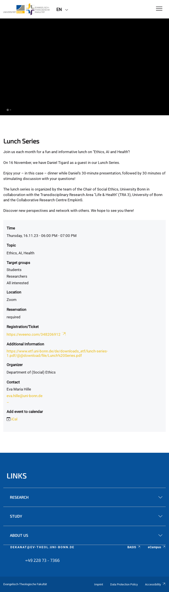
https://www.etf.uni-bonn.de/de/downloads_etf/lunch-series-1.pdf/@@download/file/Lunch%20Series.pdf (57, 353)
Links (17, 475)
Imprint (98, 584)
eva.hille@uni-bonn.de (24, 396)
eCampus (157, 547)
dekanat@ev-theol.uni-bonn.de (42, 547)
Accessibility (155, 584)
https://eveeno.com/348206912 (36, 334)
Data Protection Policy (124, 584)
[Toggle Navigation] (159, 8)
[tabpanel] (84, 66)
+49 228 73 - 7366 (42, 560)
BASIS (134, 547)
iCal (14, 419)
